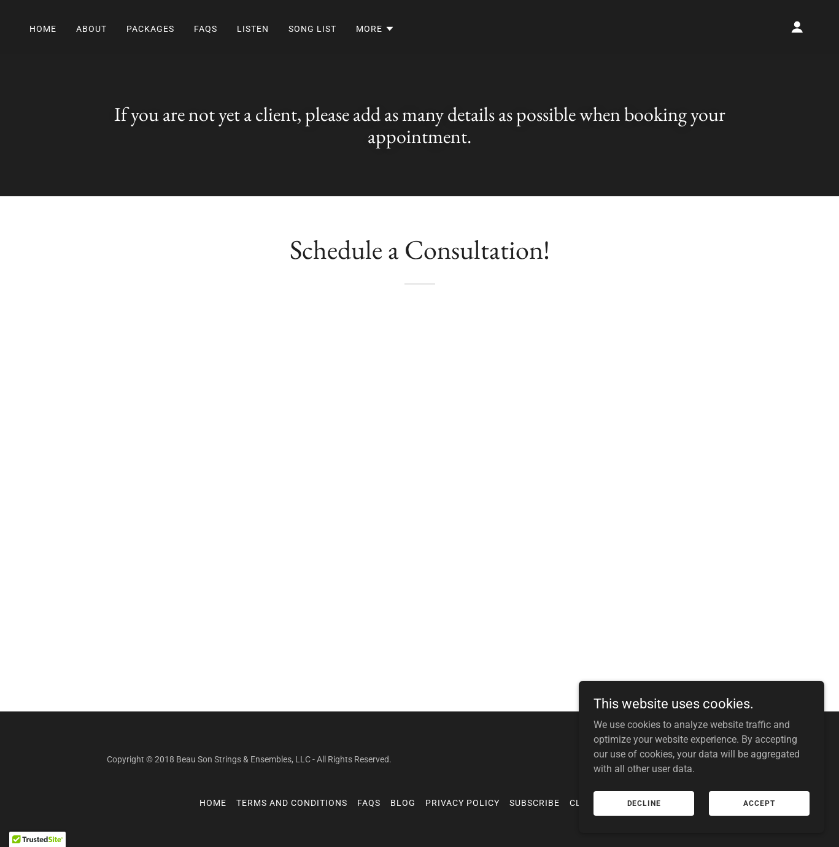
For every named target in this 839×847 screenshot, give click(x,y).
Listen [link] (253, 29)
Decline (644, 803)
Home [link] (42, 29)
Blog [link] (403, 803)
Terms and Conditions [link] (291, 803)
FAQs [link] (205, 29)
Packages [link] (150, 29)
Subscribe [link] (534, 803)
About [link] (91, 29)
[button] (375, 28)
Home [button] (212, 803)
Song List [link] (312, 29)
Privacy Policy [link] (462, 803)
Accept (759, 803)
